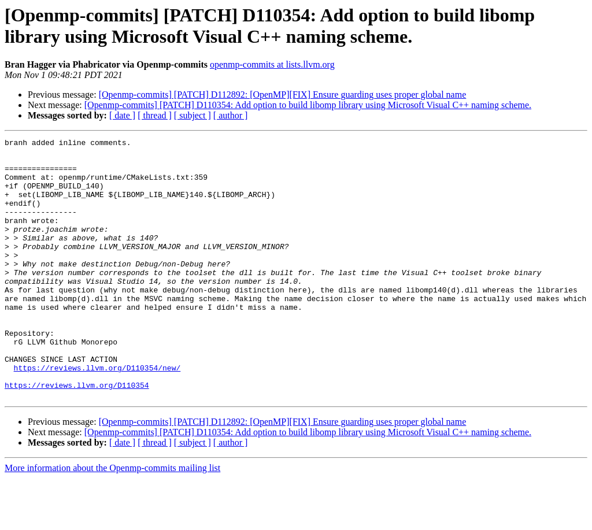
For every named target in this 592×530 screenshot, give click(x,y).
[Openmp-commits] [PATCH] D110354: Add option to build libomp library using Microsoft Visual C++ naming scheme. (307, 105)
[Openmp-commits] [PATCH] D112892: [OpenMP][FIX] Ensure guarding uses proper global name (283, 94)
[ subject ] (192, 115)
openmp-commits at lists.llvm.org (272, 64)
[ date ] (122, 115)
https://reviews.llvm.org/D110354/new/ (97, 414)
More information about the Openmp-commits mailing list (112, 520)
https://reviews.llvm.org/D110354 (77, 435)
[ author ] (230, 115)
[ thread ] (155, 115)
